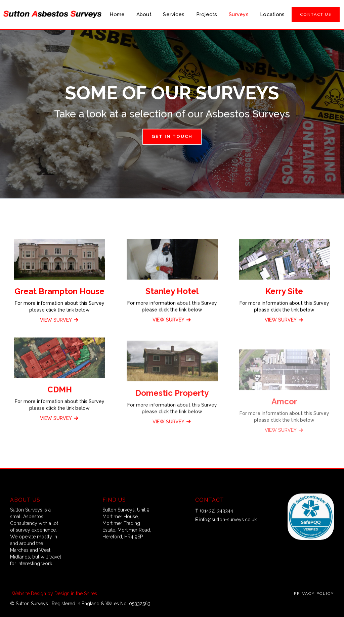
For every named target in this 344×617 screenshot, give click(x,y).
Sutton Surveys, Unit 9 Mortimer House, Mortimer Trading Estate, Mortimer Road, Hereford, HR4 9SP (126, 529)
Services (173, 14)
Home (117, 14)
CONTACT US (315, 14)
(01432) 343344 (214, 516)
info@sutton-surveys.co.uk (226, 525)
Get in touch (172, 138)
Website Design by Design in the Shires (54, 593)
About (144, 14)
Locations (272, 14)
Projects (206, 14)
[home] (53, 14)
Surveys (239, 14)
